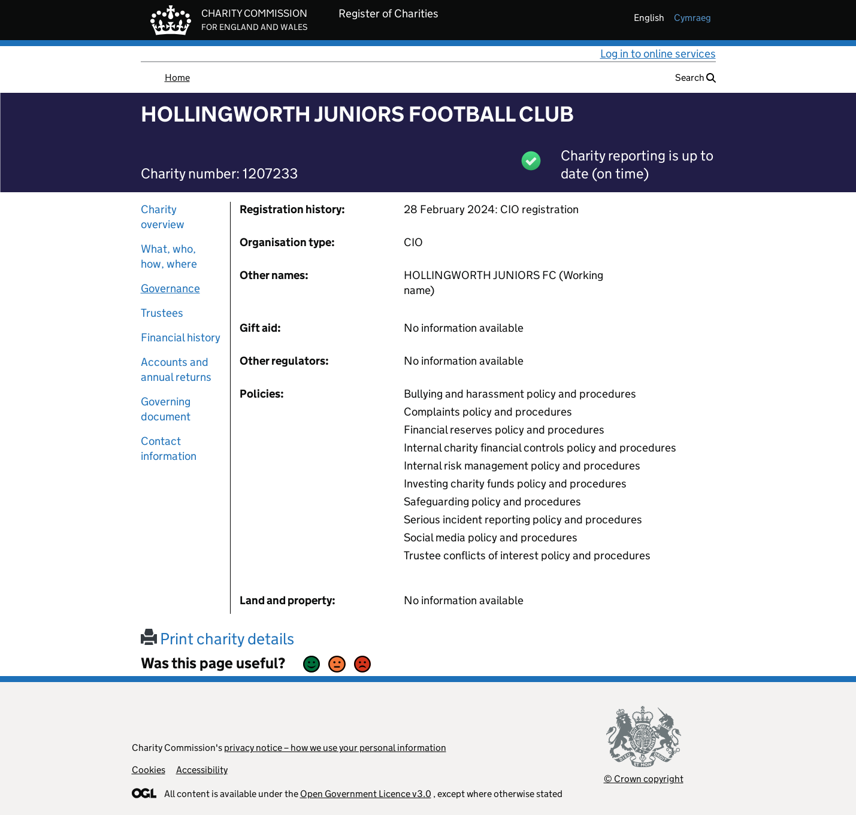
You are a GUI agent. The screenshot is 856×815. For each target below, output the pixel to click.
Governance (170, 288)
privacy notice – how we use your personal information (335, 747)
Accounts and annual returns (176, 369)
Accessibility (202, 769)
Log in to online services (658, 53)
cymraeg (692, 17)
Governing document (165, 409)
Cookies (148, 769)
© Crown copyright (643, 778)
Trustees (162, 313)
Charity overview (162, 216)
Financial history (180, 337)
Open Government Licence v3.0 (365, 793)
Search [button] (695, 77)
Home (177, 77)
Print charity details (217, 639)
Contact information (168, 448)
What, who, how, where (169, 256)
